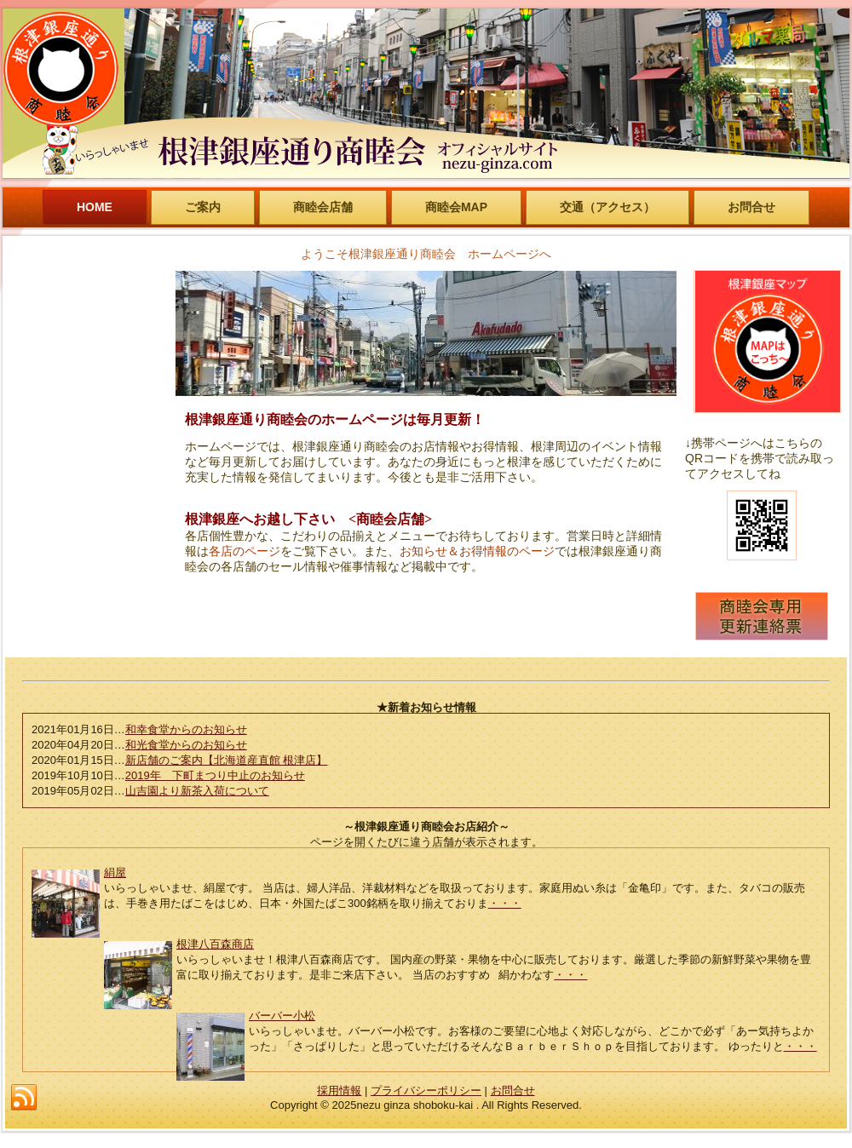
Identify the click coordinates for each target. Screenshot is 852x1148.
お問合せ (751, 207)
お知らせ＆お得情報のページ (477, 551)
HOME (94, 207)
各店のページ (244, 551)
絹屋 (115, 872)
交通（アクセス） (607, 207)
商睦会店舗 (323, 207)
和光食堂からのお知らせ (186, 744)
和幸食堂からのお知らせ (186, 729)
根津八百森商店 (215, 944)
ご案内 (203, 207)
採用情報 (339, 1090)
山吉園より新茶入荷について (197, 790)
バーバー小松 (282, 1015)
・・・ (504, 903)
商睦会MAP (456, 207)
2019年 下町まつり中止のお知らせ (215, 775)
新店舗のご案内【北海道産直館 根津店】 (226, 760)
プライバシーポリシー (426, 1090)
